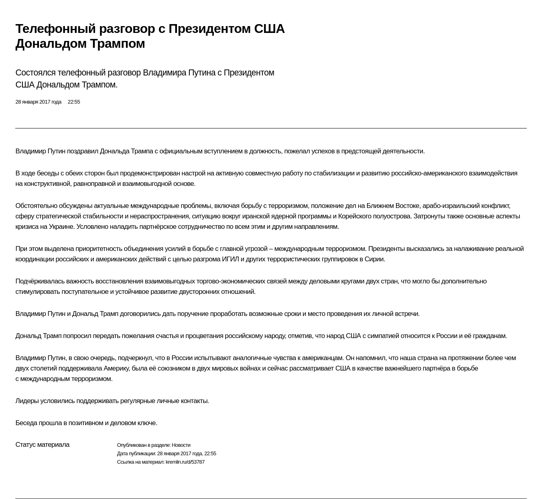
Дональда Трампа (126, 151)
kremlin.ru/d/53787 (185, 462)
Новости (181, 445)
